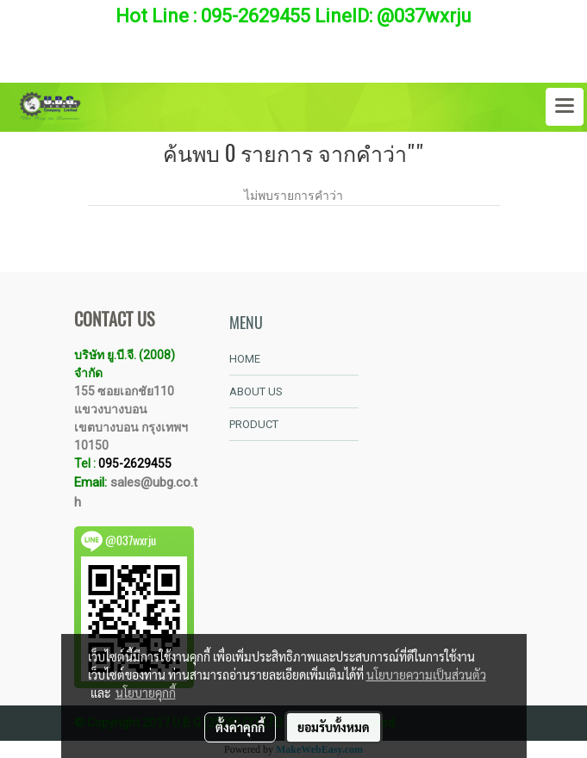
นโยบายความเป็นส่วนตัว (426, 674)
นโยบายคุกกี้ (146, 692)
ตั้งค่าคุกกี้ (240, 727)
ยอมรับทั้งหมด (333, 727)
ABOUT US (256, 391)
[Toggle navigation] (565, 107)
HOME (244, 358)
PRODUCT (253, 424)
